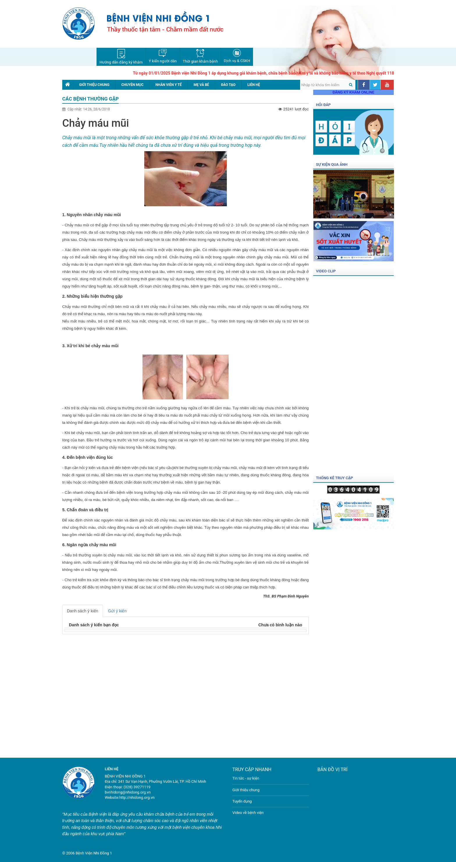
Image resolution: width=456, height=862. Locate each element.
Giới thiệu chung (94, 85)
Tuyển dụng (242, 801)
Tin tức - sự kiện (245, 778)
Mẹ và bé (201, 85)
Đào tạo (228, 85)
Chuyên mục (132, 85)
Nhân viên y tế (168, 85)
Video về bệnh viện (248, 812)
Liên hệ (253, 85)
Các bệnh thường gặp (90, 99)
